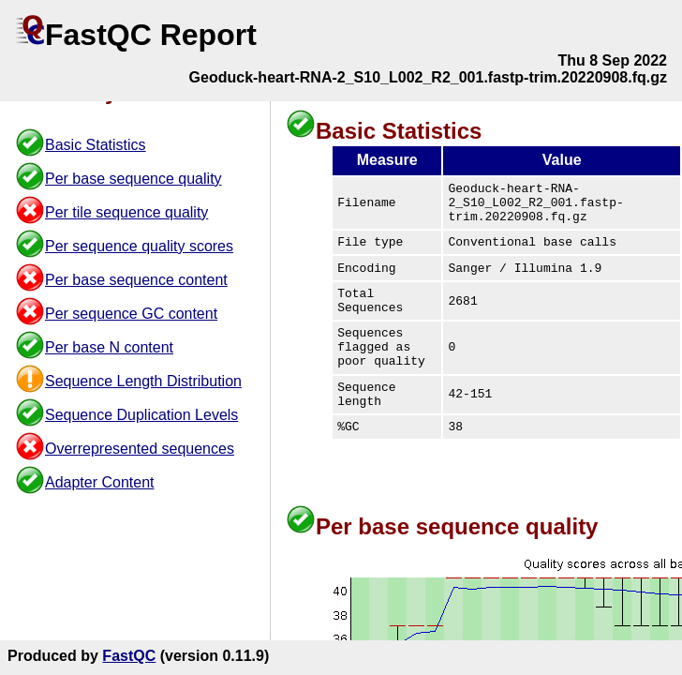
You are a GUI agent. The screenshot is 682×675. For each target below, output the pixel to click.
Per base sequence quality (133, 179)
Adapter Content (100, 482)
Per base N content (109, 347)
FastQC (129, 656)
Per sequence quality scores (139, 246)
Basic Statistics (95, 145)
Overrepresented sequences (139, 449)
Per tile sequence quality (126, 212)
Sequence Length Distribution (143, 381)
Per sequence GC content (131, 314)
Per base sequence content (136, 280)
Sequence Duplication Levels (141, 415)
